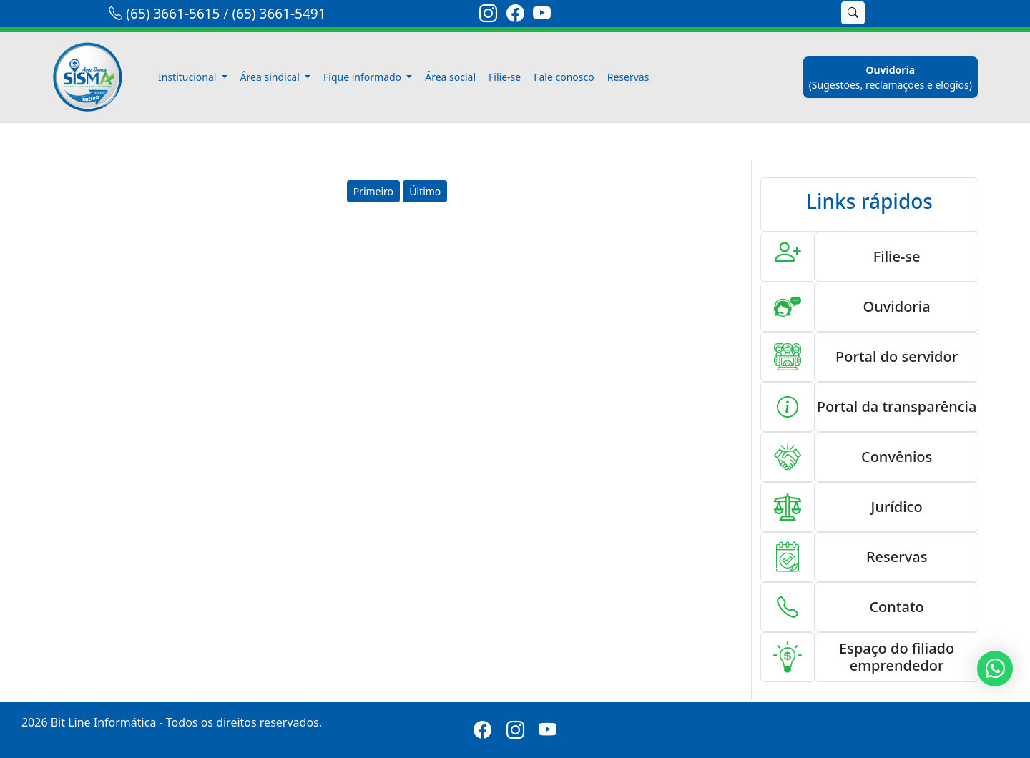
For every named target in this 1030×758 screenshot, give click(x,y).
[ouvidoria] (890, 77)
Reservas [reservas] (628, 77)
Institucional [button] (188, 77)
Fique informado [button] (363, 77)
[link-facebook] (515, 16)
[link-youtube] (542, 16)
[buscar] (853, 13)
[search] (814, 13)
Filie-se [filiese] (505, 77)
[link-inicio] (96, 77)
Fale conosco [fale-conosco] (564, 77)
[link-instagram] (488, 16)
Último (425, 191)
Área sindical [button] (271, 77)
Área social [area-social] (450, 77)
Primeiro (373, 191)
